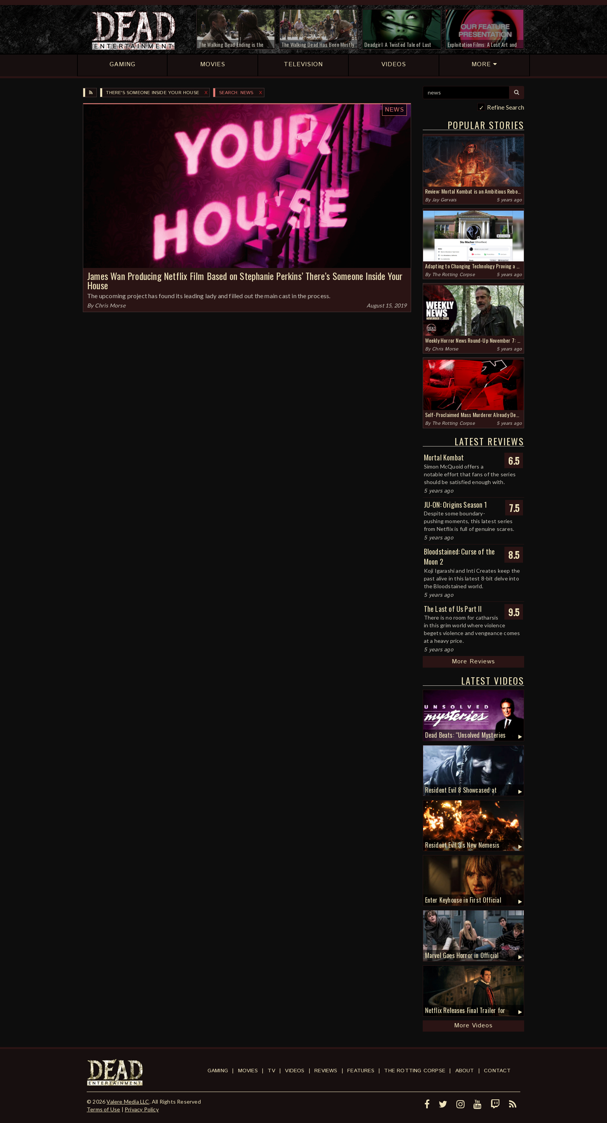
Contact (497, 1071)
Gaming (217, 1071)
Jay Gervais (444, 200)
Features (360, 1071)
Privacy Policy (142, 1109)
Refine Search (505, 107)
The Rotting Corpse (453, 274)
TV (271, 1071)
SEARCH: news (236, 92)
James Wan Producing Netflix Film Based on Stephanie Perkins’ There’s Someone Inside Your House (245, 280)
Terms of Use (103, 1109)
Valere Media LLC (127, 1101)
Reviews (325, 1071)
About (464, 1071)
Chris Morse (110, 305)
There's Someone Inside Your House (152, 92)
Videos (294, 1071)
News (394, 109)
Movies (248, 1071)
